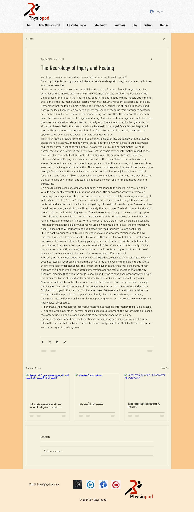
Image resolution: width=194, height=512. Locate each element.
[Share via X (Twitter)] (49, 341)
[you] (115, 484)
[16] (77, 484)
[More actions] (151, 59)
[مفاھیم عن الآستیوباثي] (97, 386)
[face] (103, 484)
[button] (164, 39)
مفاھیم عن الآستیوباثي (91, 403)
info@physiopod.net (48, 484)
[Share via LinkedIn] (57, 341)
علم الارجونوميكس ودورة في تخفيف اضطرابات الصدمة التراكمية (46, 405)
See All (165, 368)
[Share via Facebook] (42, 341)
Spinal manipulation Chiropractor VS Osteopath (144, 405)
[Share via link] (64, 341)
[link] (90, 484)
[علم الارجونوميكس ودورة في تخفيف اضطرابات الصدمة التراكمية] (48, 386)
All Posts (30, 39)
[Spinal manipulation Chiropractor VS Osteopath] (146, 386)
